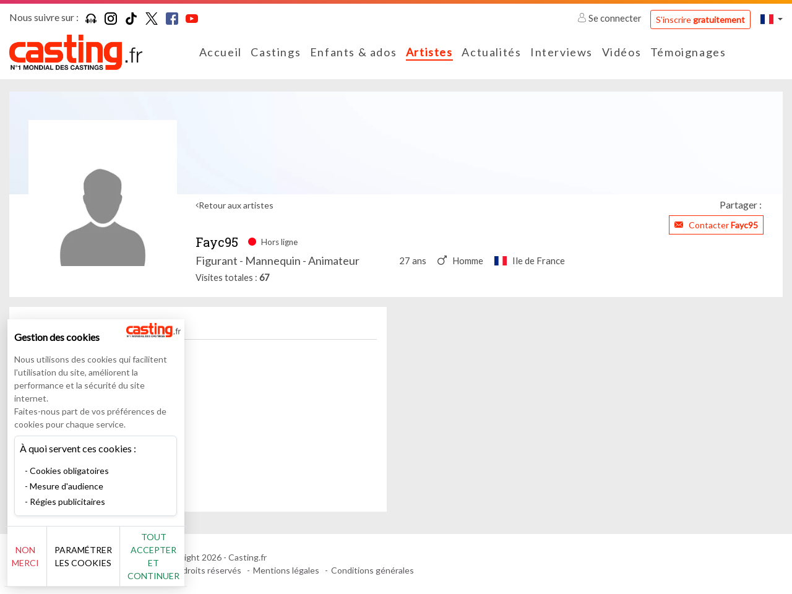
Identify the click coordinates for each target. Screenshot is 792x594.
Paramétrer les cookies (137, 563)
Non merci (51, 562)
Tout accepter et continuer (223, 562)
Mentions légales (286, 570)
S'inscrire (700, 19)
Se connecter (610, 18)
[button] (771, 19)
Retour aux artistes (236, 205)
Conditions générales (372, 570)
